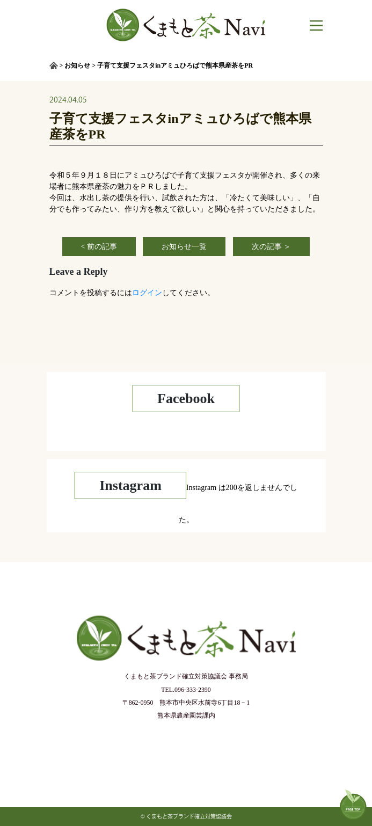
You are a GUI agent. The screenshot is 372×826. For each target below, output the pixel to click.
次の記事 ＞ (271, 247)
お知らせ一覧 (184, 247)
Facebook (186, 398)
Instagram (130, 485)
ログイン (147, 292)
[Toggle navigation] (312, 25)
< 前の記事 (99, 247)
